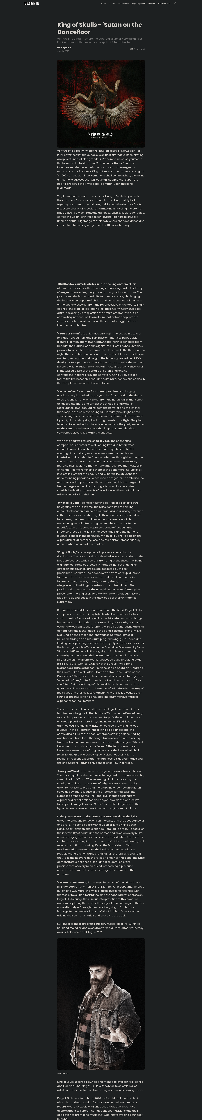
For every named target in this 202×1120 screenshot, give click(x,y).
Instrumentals (123, 3)
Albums (112, 3)
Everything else (164, 3)
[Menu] (175, 3)
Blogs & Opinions (138, 3)
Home (103, 3)
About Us (151, 3)
